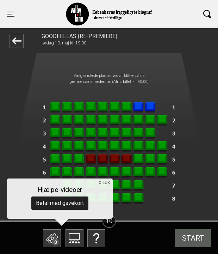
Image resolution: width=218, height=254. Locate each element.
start (193, 238)
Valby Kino (61, 8)
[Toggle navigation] (10, 14)
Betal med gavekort (60, 203)
